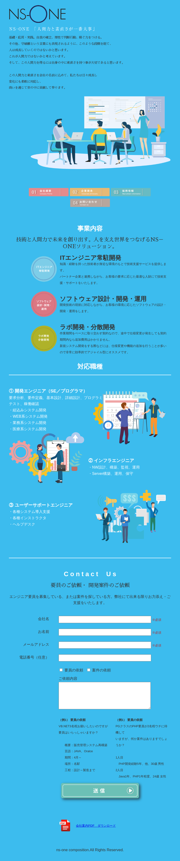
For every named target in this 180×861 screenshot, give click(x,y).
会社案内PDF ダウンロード (96, 831)
